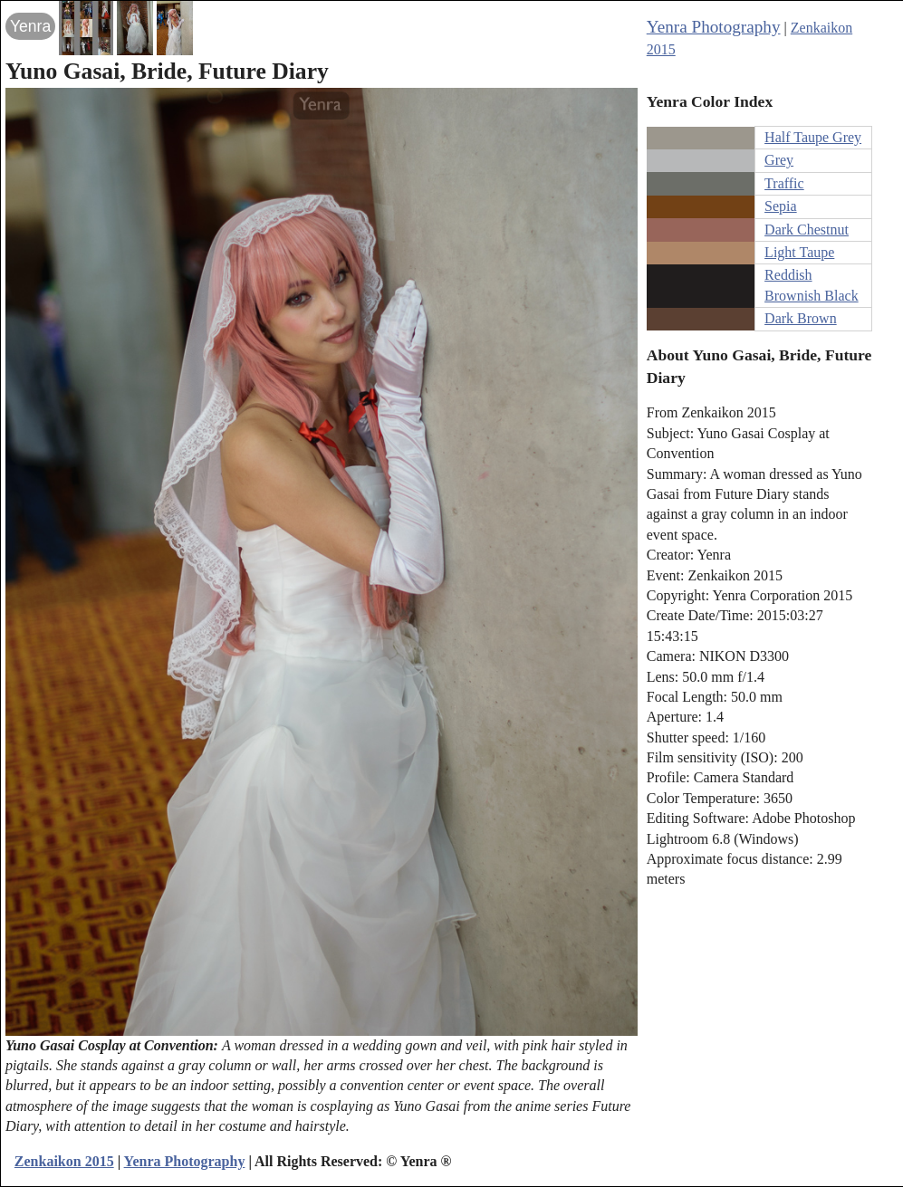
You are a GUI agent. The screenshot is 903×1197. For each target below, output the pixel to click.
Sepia (780, 206)
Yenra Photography (714, 26)
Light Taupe (799, 252)
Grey (778, 160)
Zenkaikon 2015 (64, 1161)
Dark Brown (800, 318)
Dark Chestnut (806, 229)
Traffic (784, 183)
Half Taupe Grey (812, 137)
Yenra (30, 26)
